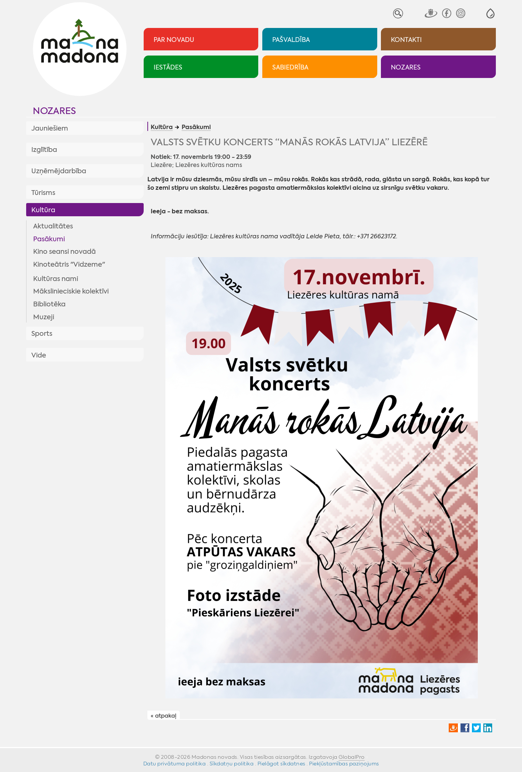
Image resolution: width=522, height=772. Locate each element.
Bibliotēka (49, 304)
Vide (38, 355)
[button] (490, 13)
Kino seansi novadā (64, 251)
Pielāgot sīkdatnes (281, 763)
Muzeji (43, 317)
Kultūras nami (55, 278)
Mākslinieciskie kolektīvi (71, 291)
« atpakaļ (163, 715)
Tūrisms (43, 192)
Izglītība (44, 149)
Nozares (54, 111)
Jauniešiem (49, 128)
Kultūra (43, 210)
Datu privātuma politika (174, 763)
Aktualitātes (53, 226)
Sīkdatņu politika (232, 763)
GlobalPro (352, 757)
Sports (41, 333)
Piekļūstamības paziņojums (344, 763)
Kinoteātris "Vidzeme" (69, 264)
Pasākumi (49, 239)
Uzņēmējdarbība (58, 171)
